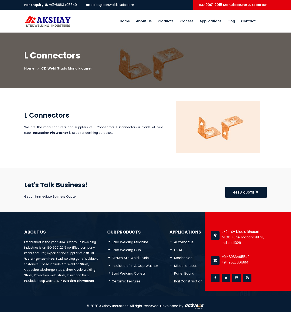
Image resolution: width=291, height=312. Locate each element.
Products (166, 21)
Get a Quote (246, 192)
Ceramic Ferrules (126, 281)
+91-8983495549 (63, 4)
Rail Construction (188, 281)
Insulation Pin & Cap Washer (135, 265)
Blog (231, 21)
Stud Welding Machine (130, 242)
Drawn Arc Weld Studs (130, 257)
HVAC (179, 250)
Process (187, 21)
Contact (248, 21)
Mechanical (183, 257)
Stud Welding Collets (129, 273)
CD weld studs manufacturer (66, 68)
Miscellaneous (185, 265)
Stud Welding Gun (126, 250)
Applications (210, 21)
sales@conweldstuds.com (112, 4)
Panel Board (184, 273)
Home (125, 21)
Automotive (184, 242)
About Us (144, 21)
